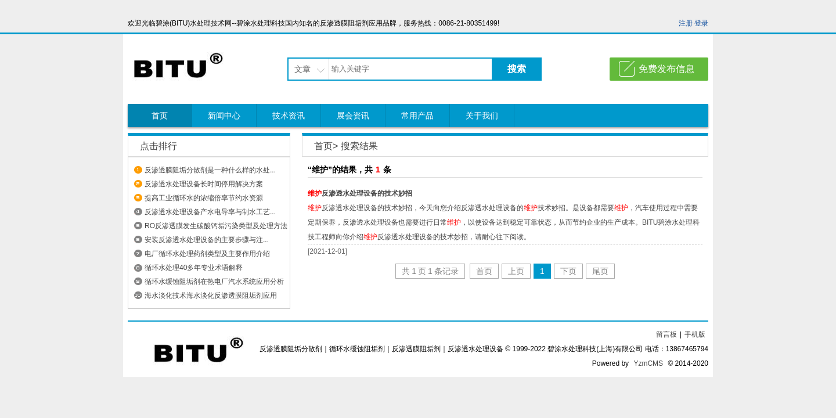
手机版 (694, 334)
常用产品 (417, 115)
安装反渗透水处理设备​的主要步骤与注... (207, 240)
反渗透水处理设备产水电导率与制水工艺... (210, 212)
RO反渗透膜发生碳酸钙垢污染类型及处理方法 (216, 226)
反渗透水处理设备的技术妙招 (360, 193)
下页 (568, 271)
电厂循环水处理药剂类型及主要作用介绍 (207, 254)
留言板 (666, 334)
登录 (701, 23)
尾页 (600, 271)
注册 (686, 23)
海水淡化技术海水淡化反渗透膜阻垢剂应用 (211, 295)
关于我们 (482, 115)
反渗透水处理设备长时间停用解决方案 (204, 184)
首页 (160, 115)
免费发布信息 (666, 69)
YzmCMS (648, 363)
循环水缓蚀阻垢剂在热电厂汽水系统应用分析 (214, 282)
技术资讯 (288, 115)
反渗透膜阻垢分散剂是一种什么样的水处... (210, 170)
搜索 (516, 69)
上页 (516, 271)
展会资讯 (353, 115)
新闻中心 (224, 115)
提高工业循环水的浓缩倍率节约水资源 (204, 198)
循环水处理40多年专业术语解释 (194, 268)
